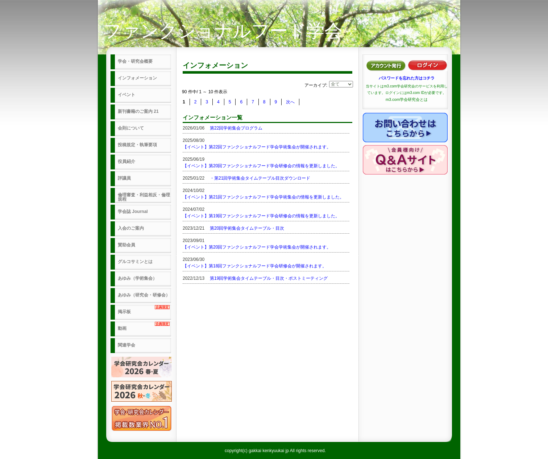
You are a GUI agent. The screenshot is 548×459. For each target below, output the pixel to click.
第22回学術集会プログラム (236, 128)
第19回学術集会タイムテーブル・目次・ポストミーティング (269, 278)
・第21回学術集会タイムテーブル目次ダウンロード (260, 178)
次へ (290, 101)
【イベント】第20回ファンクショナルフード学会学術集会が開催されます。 (257, 247)
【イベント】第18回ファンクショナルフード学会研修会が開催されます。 (255, 266)
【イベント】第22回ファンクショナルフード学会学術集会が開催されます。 (257, 146)
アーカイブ (315, 85)
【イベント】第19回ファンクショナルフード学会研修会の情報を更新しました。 (261, 215)
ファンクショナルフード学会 (222, 31)
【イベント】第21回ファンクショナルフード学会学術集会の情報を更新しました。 (263, 197)
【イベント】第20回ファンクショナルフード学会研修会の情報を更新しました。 (261, 165)
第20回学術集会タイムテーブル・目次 (247, 228)
